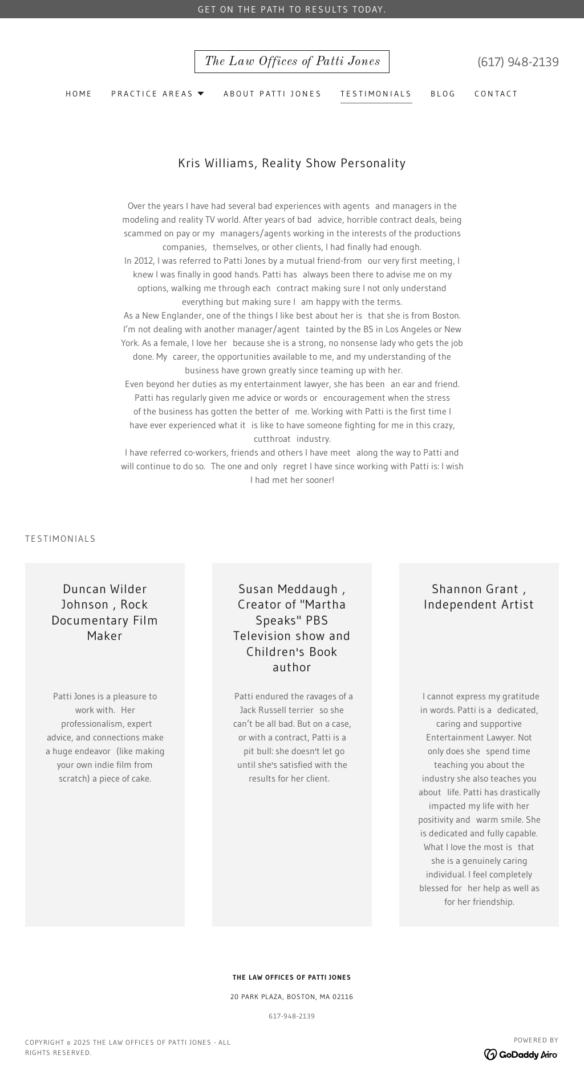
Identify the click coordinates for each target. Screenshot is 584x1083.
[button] (158, 93)
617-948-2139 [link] (292, 1016)
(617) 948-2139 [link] (518, 62)
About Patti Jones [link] (273, 93)
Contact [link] (496, 93)
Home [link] (79, 93)
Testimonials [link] (376, 93)
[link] (292, 61)
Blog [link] (443, 93)
